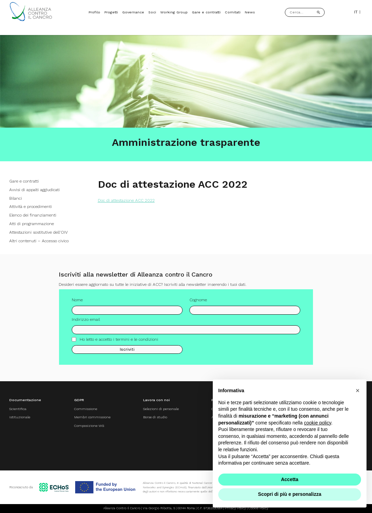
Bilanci (15, 198)
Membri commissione (92, 417)
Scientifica (17, 409)
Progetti (111, 12)
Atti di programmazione (31, 223)
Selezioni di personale (161, 409)
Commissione (85, 409)
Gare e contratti (206, 12)
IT (357, 12)
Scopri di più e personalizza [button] (289, 494)
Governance (133, 12)
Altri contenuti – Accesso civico (39, 240)
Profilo (94, 12)
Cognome (198, 302)
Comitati (233, 12)
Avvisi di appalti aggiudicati (34, 189)
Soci (152, 12)
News (250, 12)
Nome (77, 302)
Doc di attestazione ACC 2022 (126, 200)
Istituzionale (19, 417)
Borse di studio (155, 417)
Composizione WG (89, 425)
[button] (357, 390)
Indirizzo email (86, 322)
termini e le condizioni (137, 341)
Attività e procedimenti (30, 206)
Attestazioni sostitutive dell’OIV (38, 232)
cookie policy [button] (317, 422)
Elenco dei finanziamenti (32, 215)
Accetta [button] (290, 479)
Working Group (174, 12)
